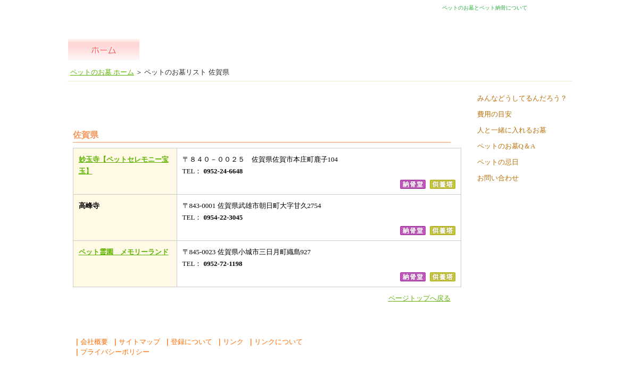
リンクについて (275, 342)
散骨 (462, 49)
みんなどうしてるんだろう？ (522, 98)
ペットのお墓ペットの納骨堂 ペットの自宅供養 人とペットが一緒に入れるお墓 (138, 15)
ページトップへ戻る (419, 298)
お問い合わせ (498, 178)
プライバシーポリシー (111, 352)
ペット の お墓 (247, 49)
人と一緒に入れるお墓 (511, 130)
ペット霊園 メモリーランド (124, 252)
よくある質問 (535, 49)
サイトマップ (136, 342)
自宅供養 (391, 49)
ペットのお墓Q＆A (506, 146)
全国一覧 (175, 49)
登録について (188, 342)
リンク (230, 342)
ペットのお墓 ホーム (103, 49)
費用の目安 (494, 114)
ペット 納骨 (319, 49)
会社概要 (90, 342)
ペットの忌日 (498, 162)
